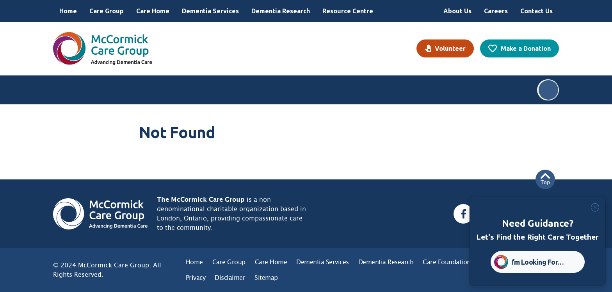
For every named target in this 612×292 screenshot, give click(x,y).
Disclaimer (230, 277)
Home (68, 10)
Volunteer (450, 48)
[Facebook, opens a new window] (463, 214)
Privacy (196, 277)
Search (548, 90)
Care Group (106, 10)
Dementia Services (210, 10)
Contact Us (536, 10)
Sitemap (266, 277)
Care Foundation (447, 262)
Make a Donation (526, 48)
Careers (496, 10)
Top (545, 179)
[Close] (595, 207)
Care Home (152, 10)
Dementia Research (280, 10)
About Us (457, 10)
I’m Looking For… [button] (537, 262)
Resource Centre (347, 10)
